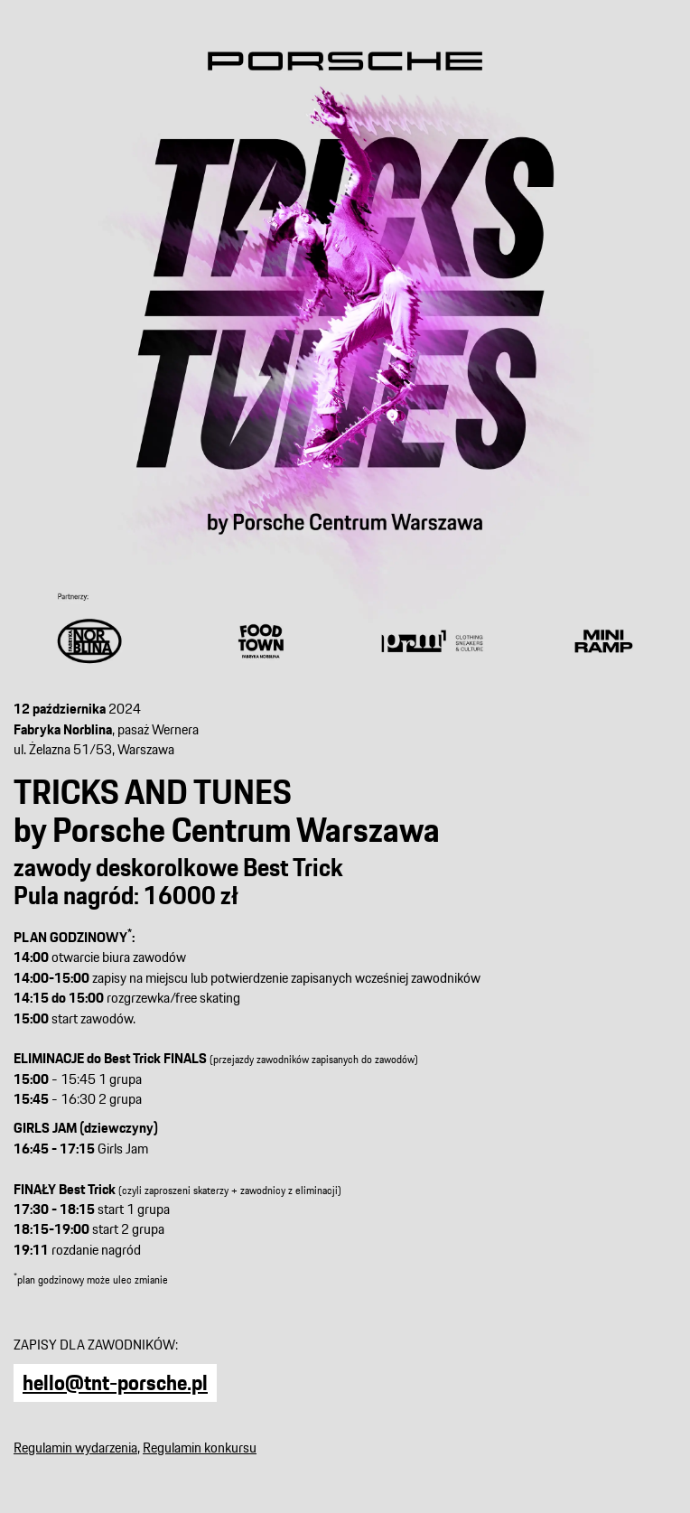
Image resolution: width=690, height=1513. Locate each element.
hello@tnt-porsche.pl (115, 1382)
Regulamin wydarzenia (75, 1447)
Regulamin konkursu (199, 1447)
